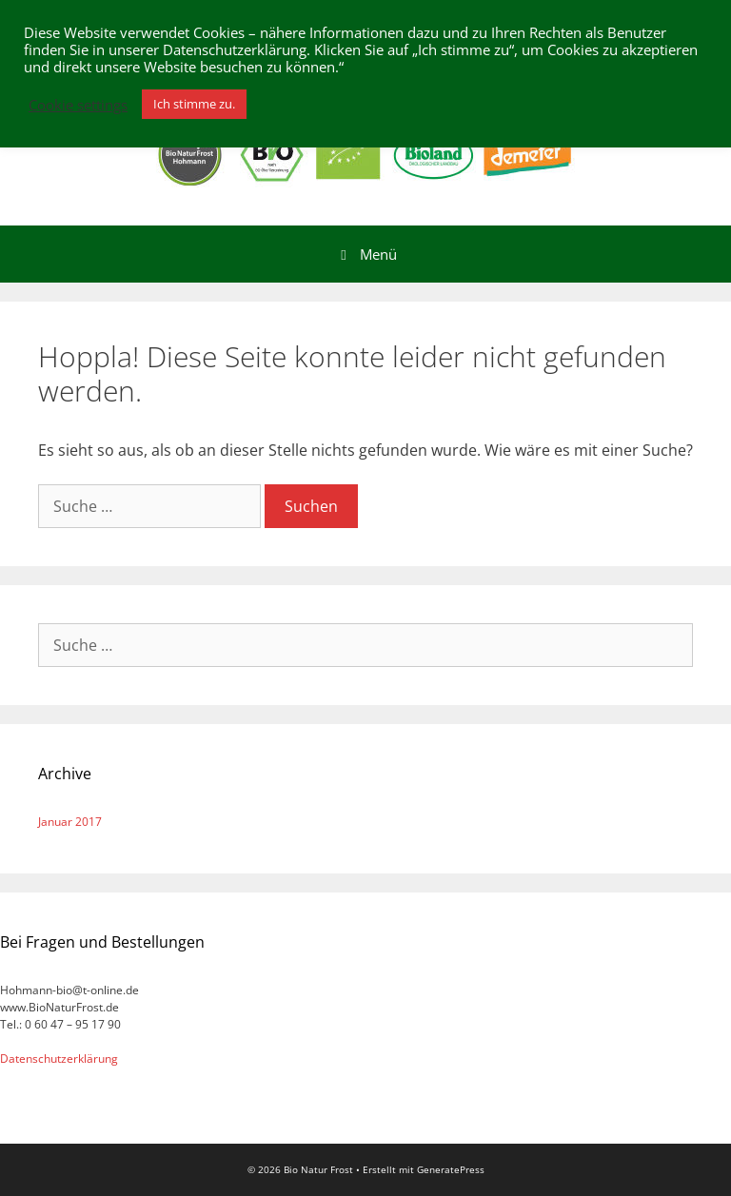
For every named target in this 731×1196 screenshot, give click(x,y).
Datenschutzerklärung (59, 1058)
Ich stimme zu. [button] (194, 103)
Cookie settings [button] (78, 104)
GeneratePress (450, 1169)
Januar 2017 (70, 822)
